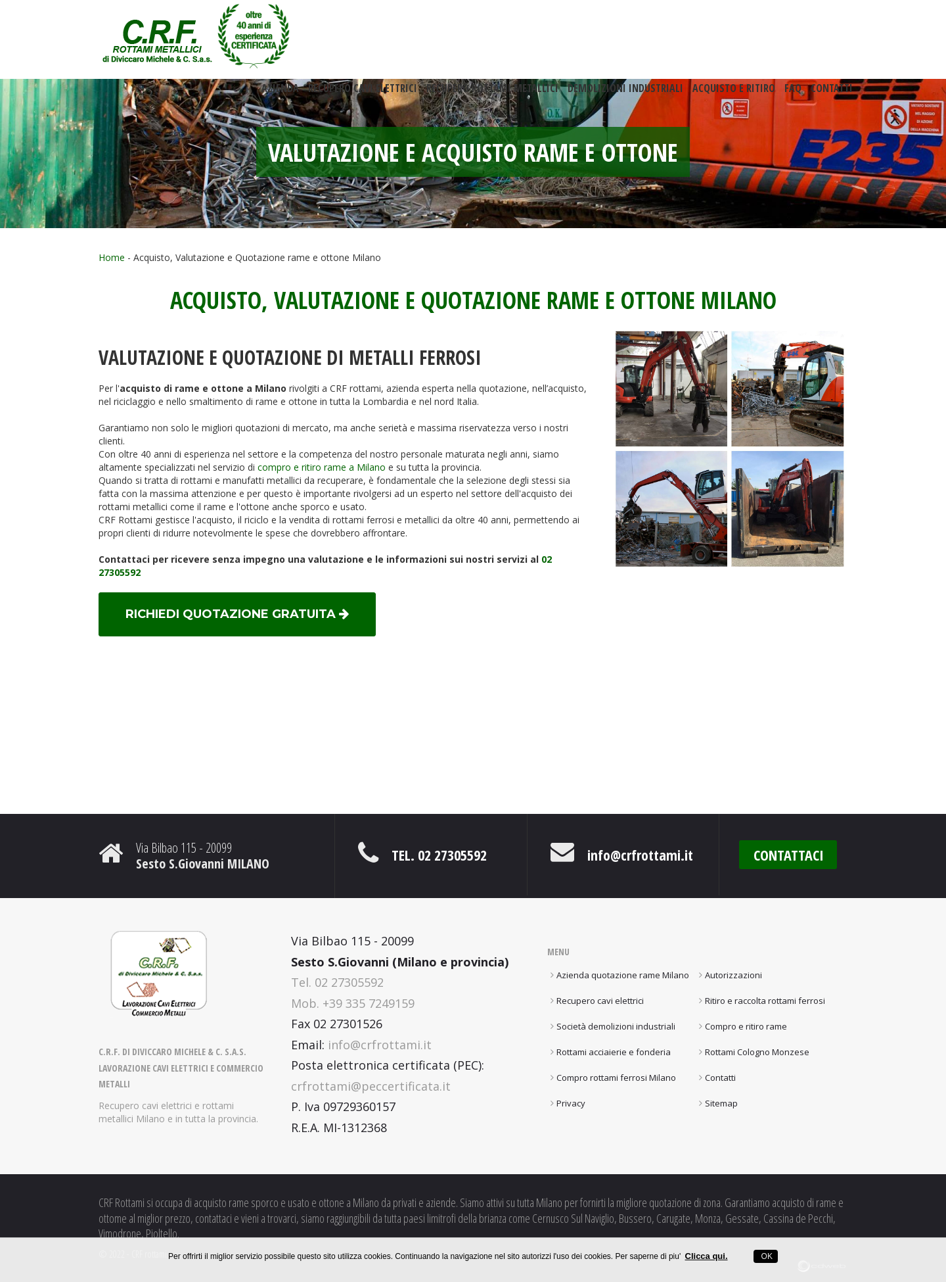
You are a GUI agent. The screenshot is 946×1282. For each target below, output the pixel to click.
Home (112, 257)
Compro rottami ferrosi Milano (616, 1077)
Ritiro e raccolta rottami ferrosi (765, 1001)
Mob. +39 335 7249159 (353, 1003)
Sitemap (721, 1103)
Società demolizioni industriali (615, 1026)
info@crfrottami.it (640, 855)
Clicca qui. (706, 1256)
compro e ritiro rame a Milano (322, 467)
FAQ (792, 93)
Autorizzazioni (733, 975)
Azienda (280, 93)
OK (766, 1256)
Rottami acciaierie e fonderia (613, 1052)
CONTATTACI (789, 855)
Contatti (832, 93)
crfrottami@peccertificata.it (371, 1086)
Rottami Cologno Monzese (757, 1052)
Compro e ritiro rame (746, 1026)
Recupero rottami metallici (492, 93)
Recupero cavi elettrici (362, 93)
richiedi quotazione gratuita (237, 614)
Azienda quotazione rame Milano (622, 975)
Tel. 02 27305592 (439, 855)
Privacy (570, 1103)
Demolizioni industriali (625, 93)
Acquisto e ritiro (733, 93)
